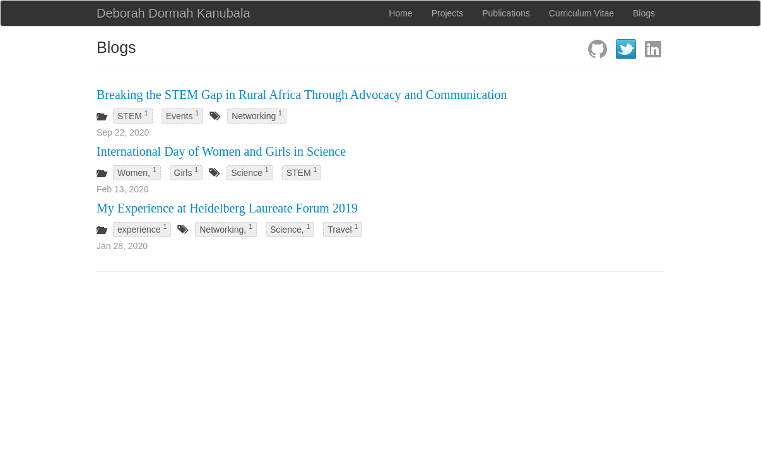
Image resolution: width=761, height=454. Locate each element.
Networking (257, 114)
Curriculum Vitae (581, 13)
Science (250, 171)
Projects (448, 13)
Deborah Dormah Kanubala (174, 13)
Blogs (644, 13)
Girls (186, 171)
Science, (290, 228)
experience (142, 228)
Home (400, 13)
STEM (132, 114)
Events (182, 114)
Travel (342, 228)
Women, (136, 171)
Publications (506, 13)
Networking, (225, 228)
